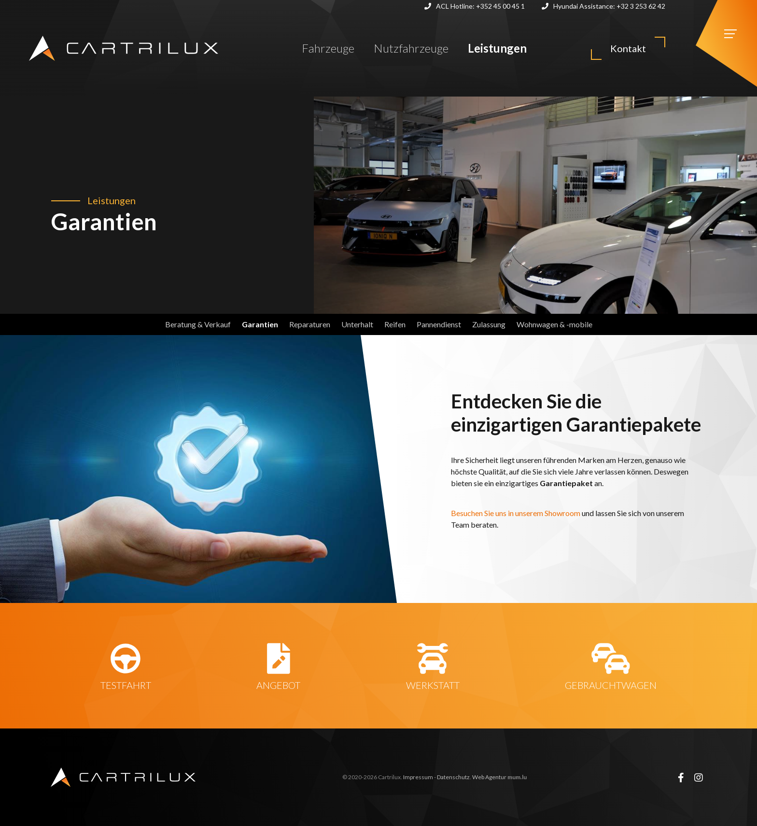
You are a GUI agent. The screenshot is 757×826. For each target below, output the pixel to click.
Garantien (260, 324)
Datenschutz (453, 777)
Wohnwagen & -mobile (554, 324)
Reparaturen (309, 324)
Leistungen (497, 48)
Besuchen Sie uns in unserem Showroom (516, 513)
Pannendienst (439, 324)
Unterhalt (357, 324)
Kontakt (628, 48)
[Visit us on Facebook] (680, 777)
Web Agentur (489, 777)
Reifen (395, 324)
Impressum (418, 777)
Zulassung (488, 324)
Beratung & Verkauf (198, 324)
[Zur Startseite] (123, 48)
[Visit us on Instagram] (698, 777)
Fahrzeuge (328, 48)
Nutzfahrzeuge (411, 48)
